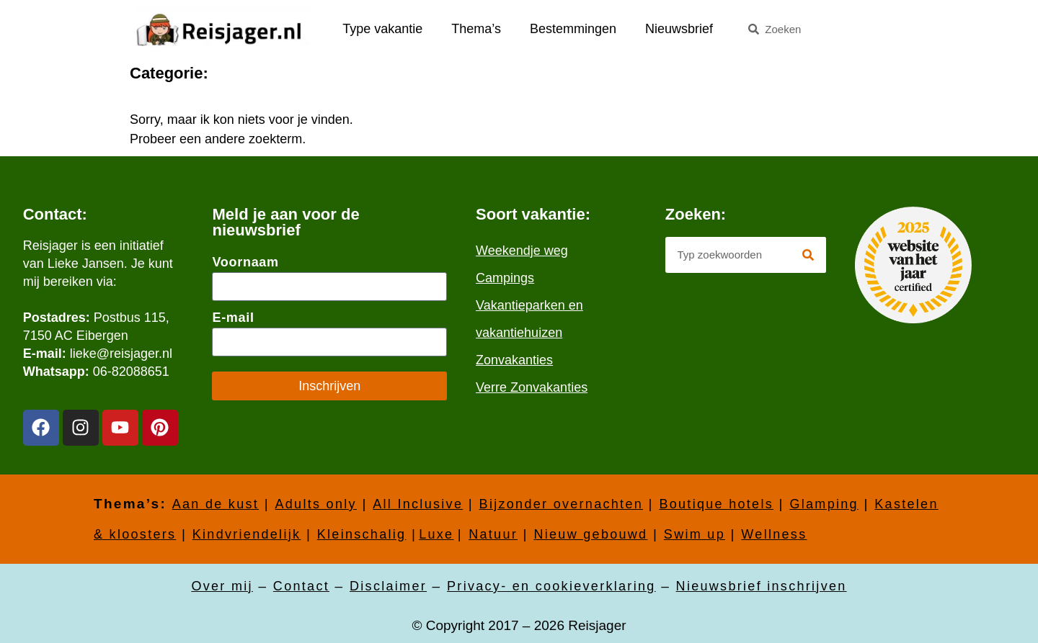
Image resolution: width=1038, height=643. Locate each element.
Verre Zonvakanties (531, 387)
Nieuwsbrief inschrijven (761, 586)
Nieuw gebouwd (590, 534)
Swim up (694, 534)
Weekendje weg (522, 250)
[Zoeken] (808, 255)
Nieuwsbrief (679, 29)
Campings (505, 278)
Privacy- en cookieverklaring (551, 586)
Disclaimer (388, 586)
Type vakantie (382, 29)
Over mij (221, 586)
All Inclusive (418, 504)
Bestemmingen (573, 29)
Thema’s (476, 29)
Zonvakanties (514, 360)
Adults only (315, 504)
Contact (301, 586)
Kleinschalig (362, 534)
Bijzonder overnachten (561, 504)
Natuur (493, 534)
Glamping (823, 504)
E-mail (233, 317)
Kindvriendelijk (246, 534)
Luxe (436, 534)
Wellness (774, 534)
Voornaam (245, 262)
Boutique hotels (716, 504)
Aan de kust (215, 504)
